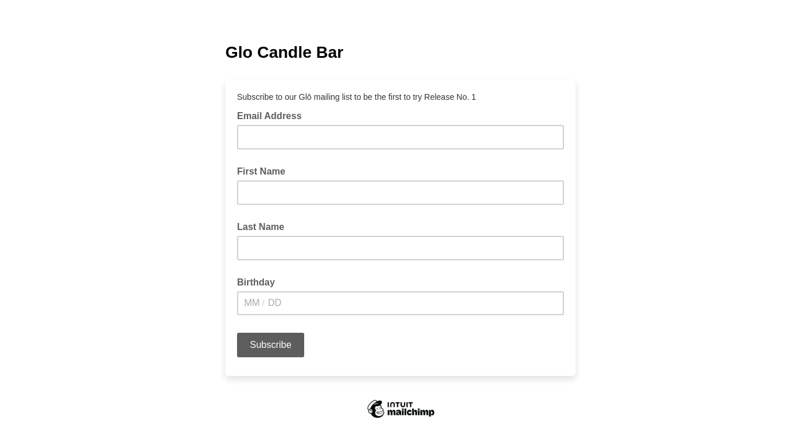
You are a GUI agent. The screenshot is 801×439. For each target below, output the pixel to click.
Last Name (260, 227)
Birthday (256, 282)
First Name (261, 171)
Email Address (273, 115)
